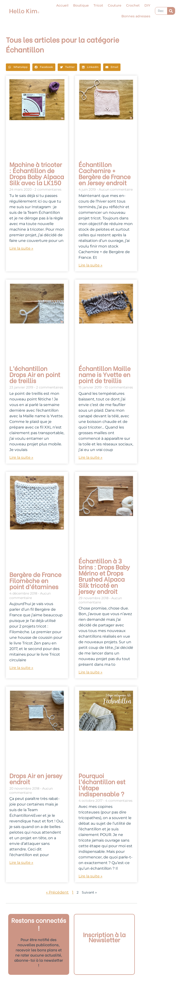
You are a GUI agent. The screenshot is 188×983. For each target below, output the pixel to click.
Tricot (98, 5)
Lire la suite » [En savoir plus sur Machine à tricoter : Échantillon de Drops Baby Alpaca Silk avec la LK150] (21, 248)
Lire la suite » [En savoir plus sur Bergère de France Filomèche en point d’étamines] (21, 667)
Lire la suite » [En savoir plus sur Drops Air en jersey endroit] (21, 862)
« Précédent (57, 892)
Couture (114, 5)
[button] (18, 67)
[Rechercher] (171, 11)
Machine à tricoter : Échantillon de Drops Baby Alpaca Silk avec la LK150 (36, 173)
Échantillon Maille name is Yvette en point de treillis (105, 374)
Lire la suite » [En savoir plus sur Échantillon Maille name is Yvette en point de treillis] (90, 457)
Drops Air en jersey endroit (35, 778)
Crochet (133, 5)
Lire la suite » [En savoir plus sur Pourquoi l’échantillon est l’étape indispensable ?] (90, 876)
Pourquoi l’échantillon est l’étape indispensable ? (102, 784)
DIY (147, 5)
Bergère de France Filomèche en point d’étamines (35, 580)
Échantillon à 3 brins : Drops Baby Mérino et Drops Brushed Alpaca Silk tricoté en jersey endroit (104, 575)
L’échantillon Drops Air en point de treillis (34, 374)
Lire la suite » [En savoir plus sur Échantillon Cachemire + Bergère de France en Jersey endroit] (90, 265)
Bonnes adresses (135, 16)
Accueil (62, 5)
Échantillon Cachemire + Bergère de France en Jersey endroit (105, 173)
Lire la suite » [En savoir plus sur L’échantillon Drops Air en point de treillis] (21, 457)
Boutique (81, 5)
